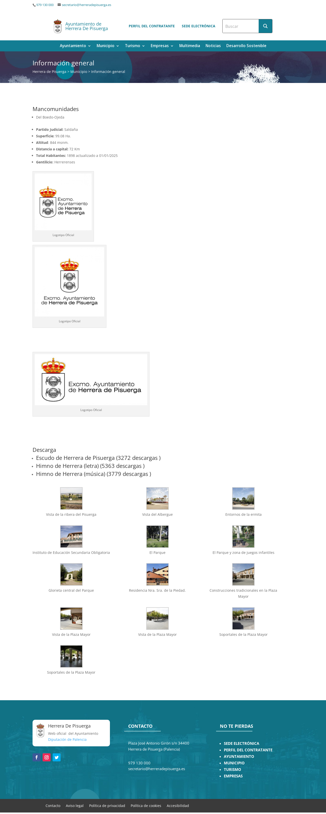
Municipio (105, 46)
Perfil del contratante (152, 26)
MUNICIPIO (234, 763)
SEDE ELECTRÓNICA (241, 743)
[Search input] (240, 26)
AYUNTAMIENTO (239, 756)
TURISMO (232, 769)
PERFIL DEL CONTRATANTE (248, 750)
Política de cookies (146, 805)
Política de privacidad (107, 805)
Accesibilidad (178, 805)
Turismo (132, 46)
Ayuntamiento (73, 46)
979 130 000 (45, 5)
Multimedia (189, 46)
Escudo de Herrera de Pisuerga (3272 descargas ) (98, 457)
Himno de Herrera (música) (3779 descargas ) (93, 473)
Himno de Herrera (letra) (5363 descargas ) (90, 465)
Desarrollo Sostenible (246, 46)
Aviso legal (75, 805)
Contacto (53, 805)
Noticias (213, 46)
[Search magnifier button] (265, 26)
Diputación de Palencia (67, 739)
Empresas (160, 46)
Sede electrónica (198, 26)
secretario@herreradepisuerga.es (86, 5)
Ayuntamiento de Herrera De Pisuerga (86, 26)
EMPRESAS (233, 776)
